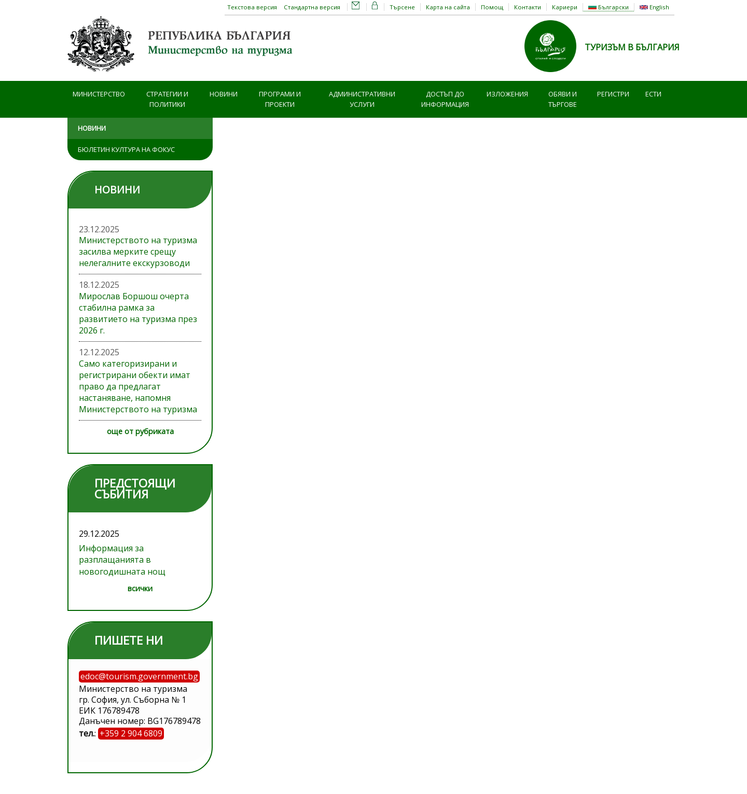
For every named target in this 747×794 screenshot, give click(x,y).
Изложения (507, 94)
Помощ (492, 7)
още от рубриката (140, 431)
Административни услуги (362, 99)
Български (608, 7)
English (654, 7)
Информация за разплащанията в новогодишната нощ (122, 559)
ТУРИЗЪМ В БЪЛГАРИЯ (632, 47)
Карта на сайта (448, 7)
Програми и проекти (280, 99)
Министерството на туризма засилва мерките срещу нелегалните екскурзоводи (138, 251)
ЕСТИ (653, 94)
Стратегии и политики (167, 99)
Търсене (402, 7)
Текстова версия (252, 7)
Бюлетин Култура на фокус (126, 149)
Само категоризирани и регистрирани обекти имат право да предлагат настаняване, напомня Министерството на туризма (138, 386)
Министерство (99, 94)
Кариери (564, 7)
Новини (224, 94)
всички (140, 588)
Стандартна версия (312, 7)
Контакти (527, 7)
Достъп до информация (445, 99)
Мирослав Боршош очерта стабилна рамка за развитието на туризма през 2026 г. (138, 313)
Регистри (613, 94)
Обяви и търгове (562, 99)
